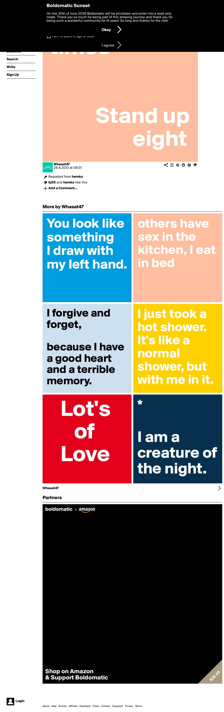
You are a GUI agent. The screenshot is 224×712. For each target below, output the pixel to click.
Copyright (117, 706)
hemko (77, 177)
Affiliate (73, 706)
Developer (85, 706)
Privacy (129, 706)
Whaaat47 (62, 164)
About (46, 706)
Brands (63, 706)
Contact (105, 706)
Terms (138, 706)
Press (96, 706)
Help (54, 706)
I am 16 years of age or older (73, 36)
